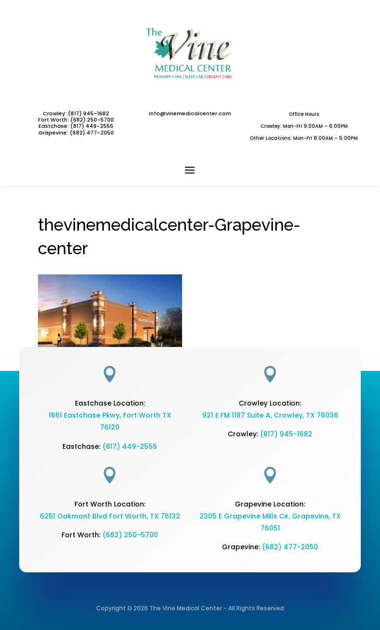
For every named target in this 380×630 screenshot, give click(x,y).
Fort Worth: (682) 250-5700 (76, 120)
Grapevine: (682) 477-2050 (76, 132)
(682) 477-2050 (290, 547)
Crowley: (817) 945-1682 (76, 113)
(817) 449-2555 (91, 126)
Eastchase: (54, 126)
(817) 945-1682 (286, 434)
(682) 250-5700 (130, 535)
